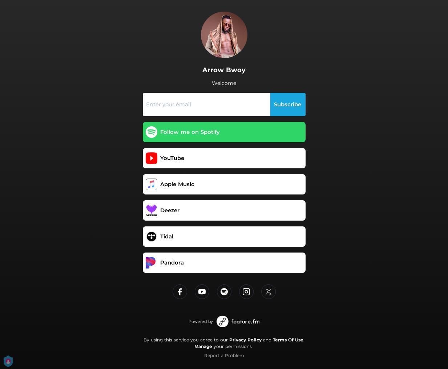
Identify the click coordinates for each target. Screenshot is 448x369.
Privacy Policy (245, 340)
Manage (203, 346)
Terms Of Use (288, 340)
